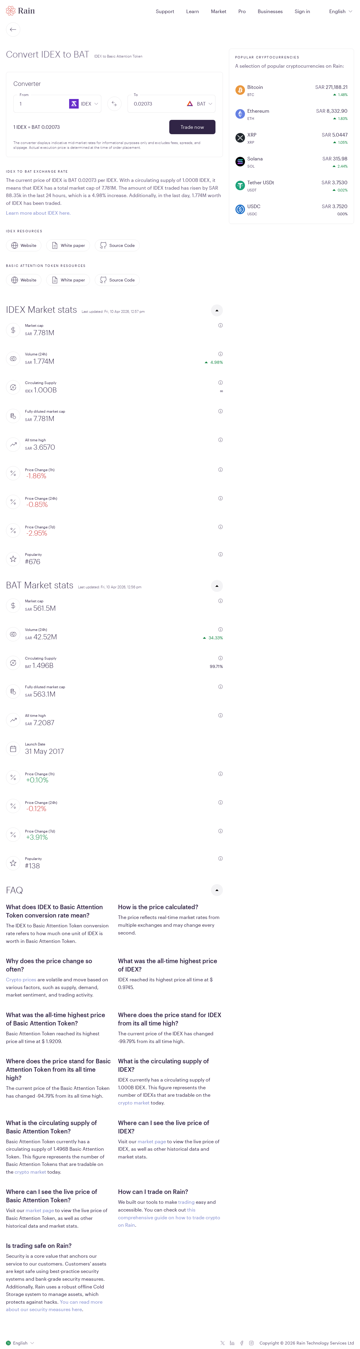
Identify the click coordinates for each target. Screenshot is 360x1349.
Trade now (192, 127)
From (24, 94)
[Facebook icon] (241, 1343)
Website (23, 245)
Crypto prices (21, 979)
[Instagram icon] (251, 1343)
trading (186, 1202)
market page (152, 1141)
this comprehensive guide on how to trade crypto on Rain (169, 1217)
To (136, 94)
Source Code (117, 245)
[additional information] (220, 325)
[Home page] (20, 11)
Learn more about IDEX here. (38, 213)
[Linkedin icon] (232, 1343)
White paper (68, 245)
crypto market (134, 1102)
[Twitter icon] (222, 1343)
